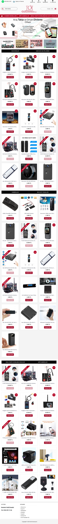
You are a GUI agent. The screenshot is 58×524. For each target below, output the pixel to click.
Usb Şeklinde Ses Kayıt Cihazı (29, 295)
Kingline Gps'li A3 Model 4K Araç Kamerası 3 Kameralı (29, 72)
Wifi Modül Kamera (29, 213)
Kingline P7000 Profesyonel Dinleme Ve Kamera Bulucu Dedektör (10, 72)
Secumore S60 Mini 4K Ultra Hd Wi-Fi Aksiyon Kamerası (29, 99)
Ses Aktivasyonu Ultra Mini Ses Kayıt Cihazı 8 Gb (29, 322)
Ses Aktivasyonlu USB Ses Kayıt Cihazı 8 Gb (10, 181)
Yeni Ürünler (15, 51)
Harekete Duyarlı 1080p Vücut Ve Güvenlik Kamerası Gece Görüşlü (29, 154)
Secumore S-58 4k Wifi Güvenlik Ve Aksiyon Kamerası (48, 99)
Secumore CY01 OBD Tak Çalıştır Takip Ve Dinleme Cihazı (29, 437)
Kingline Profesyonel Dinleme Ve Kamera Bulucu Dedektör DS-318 (48, 72)
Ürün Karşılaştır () (24, 517)
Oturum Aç (23, 507)
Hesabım (22, 512)
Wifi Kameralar (42, 362)
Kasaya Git (23, 515)
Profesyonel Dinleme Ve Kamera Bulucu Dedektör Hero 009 (10, 437)
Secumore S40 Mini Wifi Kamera (29, 181)
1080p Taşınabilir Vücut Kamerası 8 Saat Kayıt (10, 213)
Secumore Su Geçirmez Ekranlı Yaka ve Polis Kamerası (10, 126)
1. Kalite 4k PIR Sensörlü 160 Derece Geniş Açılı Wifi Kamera (10, 492)
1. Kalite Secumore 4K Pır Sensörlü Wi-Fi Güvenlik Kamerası (10, 465)
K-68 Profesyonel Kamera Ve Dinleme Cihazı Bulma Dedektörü (48, 154)
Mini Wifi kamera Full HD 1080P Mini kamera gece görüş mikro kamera (48, 126)
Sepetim (22, 514)
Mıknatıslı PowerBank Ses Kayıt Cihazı (48, 322)
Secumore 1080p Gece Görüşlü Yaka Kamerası (48, 213)
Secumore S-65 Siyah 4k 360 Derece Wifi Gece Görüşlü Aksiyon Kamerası (29, 126)
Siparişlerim (23, 510)
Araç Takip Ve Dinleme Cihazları (15, 362)
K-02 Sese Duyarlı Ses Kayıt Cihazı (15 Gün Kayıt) (48, 295)
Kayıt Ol (22, 509)
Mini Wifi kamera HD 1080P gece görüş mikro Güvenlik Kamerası (48, 465)
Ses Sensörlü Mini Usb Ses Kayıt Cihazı (10, 322)
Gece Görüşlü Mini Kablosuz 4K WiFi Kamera (48, 437)
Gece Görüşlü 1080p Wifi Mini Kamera (29, 492)
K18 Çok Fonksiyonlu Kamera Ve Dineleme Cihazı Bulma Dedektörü (10, 154)
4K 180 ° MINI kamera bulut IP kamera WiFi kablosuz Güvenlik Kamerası (48, 181)
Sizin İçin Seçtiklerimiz (43, 51)
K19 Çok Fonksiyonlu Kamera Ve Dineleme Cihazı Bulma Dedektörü (10, 99)
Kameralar (15, 192)
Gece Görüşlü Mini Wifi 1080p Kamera (48, 492)
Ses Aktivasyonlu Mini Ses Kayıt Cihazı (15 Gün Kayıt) (10, 349)
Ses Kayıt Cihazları (42, 192)
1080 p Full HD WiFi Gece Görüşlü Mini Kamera (29, 465)
